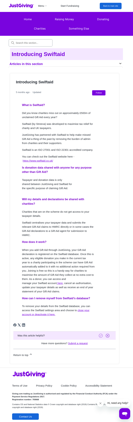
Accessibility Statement (98, 385)
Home (28, 19)
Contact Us (25, 416)
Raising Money (64, 19)
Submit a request (78, 343)
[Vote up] (101, 335)
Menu (42, 5)
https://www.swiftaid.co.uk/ (38, 160)
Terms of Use (19, 385)
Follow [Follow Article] (99, 93)
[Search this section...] (30, 42)
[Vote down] (108, 335)
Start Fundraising (70, 5)
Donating (103, 19)
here (60, 283)
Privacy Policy (44, 385)
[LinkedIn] (23, 325)
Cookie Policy (69, 385)
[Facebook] (14, 325)
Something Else (79, 28)
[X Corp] (19, 325)
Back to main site (110, 6)
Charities (40, 28)
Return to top (23, 354)
